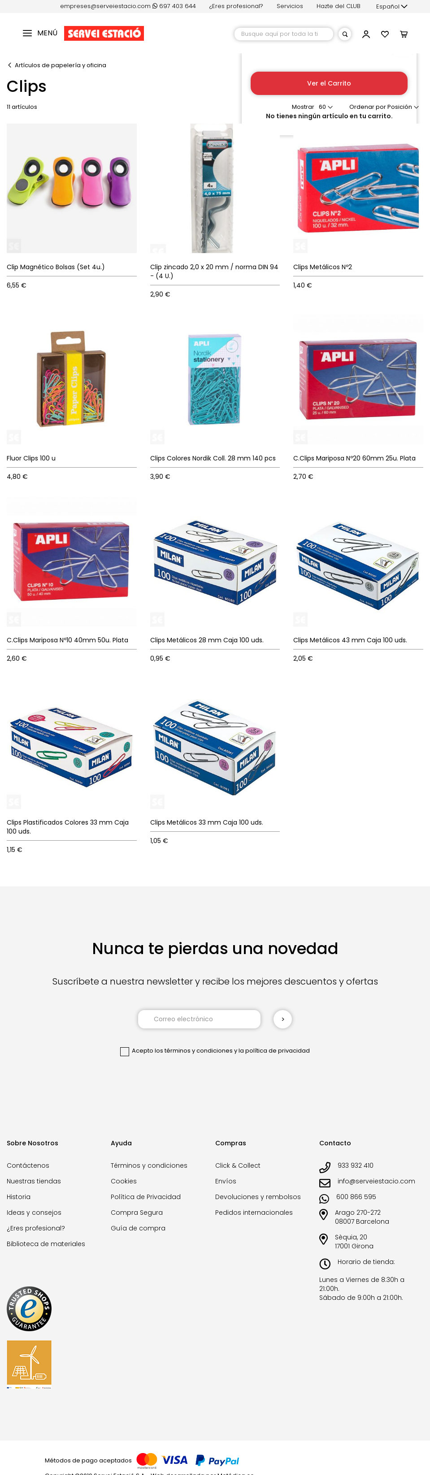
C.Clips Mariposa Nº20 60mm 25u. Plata (354, 458)
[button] (392, 7)
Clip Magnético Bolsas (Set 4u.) (56, 266)
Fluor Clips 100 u (31, 458)
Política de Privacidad (146, 1196)
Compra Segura (137, 1212)
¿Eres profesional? (236, 6)
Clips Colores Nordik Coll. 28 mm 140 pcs (213, 458)
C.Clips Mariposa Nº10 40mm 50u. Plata (67, 640)
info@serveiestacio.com (376, 1181)
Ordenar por (367, 107)
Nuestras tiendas (34, 1181)
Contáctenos (28, 1165)
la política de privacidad (274, 1050)
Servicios (290, 6)
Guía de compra (138, 1228)
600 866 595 (356, 1196)
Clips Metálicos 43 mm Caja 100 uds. (350, 640)
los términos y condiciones (194, 1050)
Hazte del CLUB (339, 6)
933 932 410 (356, 1165)
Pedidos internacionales (254, 1212)
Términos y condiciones (149, 1165)
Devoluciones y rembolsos (258, 1196)
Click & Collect (238, 1165)
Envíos (225, 1181)
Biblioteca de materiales (46, 1243)
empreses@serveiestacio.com (105, 6)
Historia (18, 1196)
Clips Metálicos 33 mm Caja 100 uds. (206, 822)
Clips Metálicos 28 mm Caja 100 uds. (207, 640)
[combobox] (284, 34)
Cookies (124, 1181)
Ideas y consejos (34, 1212)
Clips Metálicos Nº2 (322, 266)
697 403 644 (174, 6)
